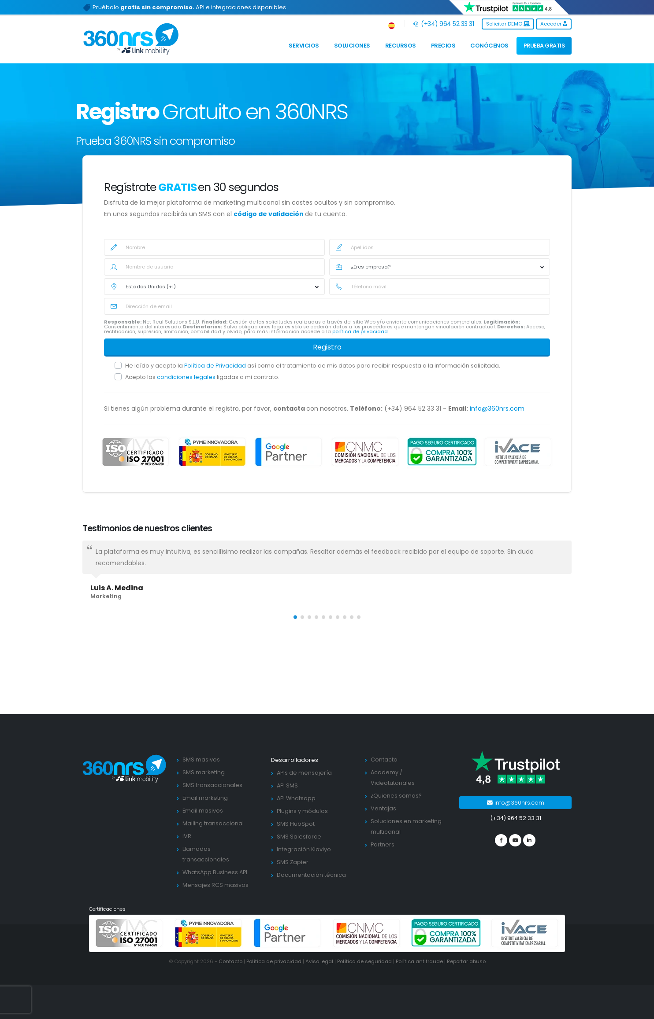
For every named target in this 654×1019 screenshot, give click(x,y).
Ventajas (383, 808)
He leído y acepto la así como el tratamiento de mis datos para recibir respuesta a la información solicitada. (312, 365)
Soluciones (352, 45)
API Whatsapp (296, 798)
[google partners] (288, 452)
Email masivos (202, 810)
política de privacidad (360, 331)
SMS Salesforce (299, 836)
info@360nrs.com (497, 408)
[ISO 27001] (136, 452)
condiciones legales (187, 377)
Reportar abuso (466, 961)
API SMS (287, 785)
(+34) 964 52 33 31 (443, 23)
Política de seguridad (364, 961)
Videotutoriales (393, 783)
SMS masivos (201, 759)
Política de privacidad (273, 961)
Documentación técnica (311, 875)
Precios (443, 45)
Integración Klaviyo (304, 849)
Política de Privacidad (215, 365)
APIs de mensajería (304, 772)
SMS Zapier (292, 862)
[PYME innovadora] (212, 452)
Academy (384, 772)
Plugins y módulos (302, 811)
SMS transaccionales (212, 785)
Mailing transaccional (213, 823)
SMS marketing (203, 772)
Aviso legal (319, 961)
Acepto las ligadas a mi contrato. (202, 377)
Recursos (400, 45)
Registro (327, 347)
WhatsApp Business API (214, 872)
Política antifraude (419, 961)
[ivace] (518, 452)
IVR (186, 836)
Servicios (304, 45)
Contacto (384, 759)
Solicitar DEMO (508, 23)
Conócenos (489, 45)
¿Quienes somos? (396, 795)
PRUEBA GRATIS (544, 45)
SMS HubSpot (296, 824)
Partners (382, 844)
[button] (392, 24)
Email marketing (205, 798)
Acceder (553, 23)
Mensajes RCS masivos (215, 885)
